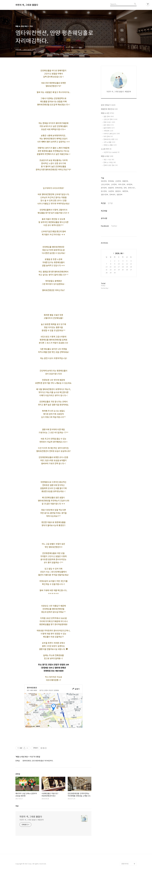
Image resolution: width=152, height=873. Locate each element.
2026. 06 (119, 253)
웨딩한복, (104, 181)
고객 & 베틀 (109, 142)
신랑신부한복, (105, 184)
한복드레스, (132, 188)
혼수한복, (104, 191)
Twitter (114, 226)
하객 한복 (108, 136)
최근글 (103, 203)
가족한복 (108, 131)
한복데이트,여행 (111, 139)
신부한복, (114, 184)
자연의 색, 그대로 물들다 (26, 5)
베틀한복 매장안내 (109, 109)
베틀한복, (125, 181)
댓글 (17, 806)
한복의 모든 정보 (111, 165)
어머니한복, (122, 184)
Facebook (105, 226)
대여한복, (130, 184)
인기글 (110, 203)
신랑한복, (118, 181)
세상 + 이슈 (109, 159)
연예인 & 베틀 (110, 145)
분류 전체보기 (108, 105)
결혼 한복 (109, 116)
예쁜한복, (125, 191)
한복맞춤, (111, 181)
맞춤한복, (111, 188)
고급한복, (111, 191)
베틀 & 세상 (107, 156)
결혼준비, (118, 191)
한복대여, (112, 194)
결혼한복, (120, 194)
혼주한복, (104, 188)
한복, (125, 188)
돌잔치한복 (109, 128)
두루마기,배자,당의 (112, 133)
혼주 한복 (109, 125)
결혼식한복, (105, 194)
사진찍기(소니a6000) (111, 152)
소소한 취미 (106, 149)
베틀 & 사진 (107, 113)
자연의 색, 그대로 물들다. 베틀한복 (31, 819)
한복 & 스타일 (110, 162)
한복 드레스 (109, 122)
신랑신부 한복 (110, 119)
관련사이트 (125, 864)
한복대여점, (119, 188)
